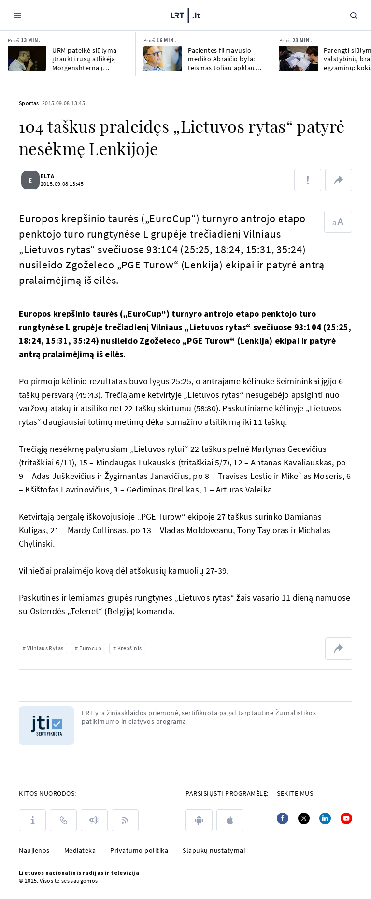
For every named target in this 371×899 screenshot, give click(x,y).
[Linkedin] (325, 818)
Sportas (29, 103)
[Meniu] (17, 15)
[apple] (229, 820)
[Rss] (125, 820)
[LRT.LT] (185, 15)
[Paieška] (353, 15)
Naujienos (34, 850)
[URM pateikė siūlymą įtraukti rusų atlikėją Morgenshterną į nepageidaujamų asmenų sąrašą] (27, 58)
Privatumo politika (139, 850)
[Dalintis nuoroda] (338, 180)
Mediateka (80, 850)
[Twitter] (304, 818)
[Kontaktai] (63, 820)
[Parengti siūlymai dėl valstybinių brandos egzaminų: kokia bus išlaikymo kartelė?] (298, 58)
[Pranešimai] (94, 820)
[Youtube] (346, 818)
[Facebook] (282, 818)
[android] (199, 820)
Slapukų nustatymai (214, 850)
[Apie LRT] (32, 820)
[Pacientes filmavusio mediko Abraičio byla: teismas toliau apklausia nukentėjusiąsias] (162, 58)
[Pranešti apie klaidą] (307, 180)
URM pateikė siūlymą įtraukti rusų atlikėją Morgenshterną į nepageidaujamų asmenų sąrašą (84, 59)
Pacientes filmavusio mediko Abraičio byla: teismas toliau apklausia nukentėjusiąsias (225, 59)
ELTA (53, 176)
